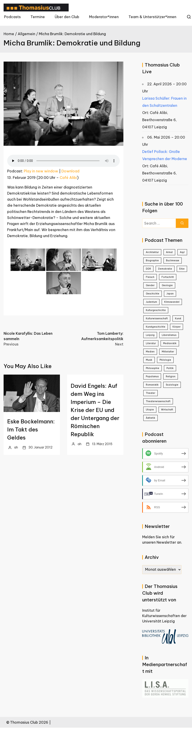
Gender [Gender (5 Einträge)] (150, 285)
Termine (38, 17)
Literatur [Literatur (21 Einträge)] (151, 343)
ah (16, 447)
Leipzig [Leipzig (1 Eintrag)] (150, 335)
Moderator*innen (104, 17)
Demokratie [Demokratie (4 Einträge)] (165, 268)
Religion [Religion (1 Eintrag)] (170, 376)
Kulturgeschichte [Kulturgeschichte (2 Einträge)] (156, 310)
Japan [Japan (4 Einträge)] (170, 293)
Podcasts (12, 17)
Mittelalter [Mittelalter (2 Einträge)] (168, 351)
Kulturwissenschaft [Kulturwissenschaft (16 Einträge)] (157, 318)
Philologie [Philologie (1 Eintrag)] (165, 359)
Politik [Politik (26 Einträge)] (170, 368)
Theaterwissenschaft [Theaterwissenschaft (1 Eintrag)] (158, 401)
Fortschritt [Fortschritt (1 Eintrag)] (167, 277)
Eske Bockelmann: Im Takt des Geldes (31, 429)
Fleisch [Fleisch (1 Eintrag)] (150, 277)
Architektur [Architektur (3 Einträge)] (152, 252)
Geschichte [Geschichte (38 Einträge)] (152, 293)
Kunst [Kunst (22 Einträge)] (178, 318)
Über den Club (67, 17)
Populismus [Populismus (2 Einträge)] (152, 376)
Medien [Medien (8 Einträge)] (150, 351)
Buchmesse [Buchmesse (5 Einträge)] (172, 260)
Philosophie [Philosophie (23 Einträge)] (152, 368)
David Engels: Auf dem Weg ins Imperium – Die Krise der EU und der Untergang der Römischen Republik (95, 409)
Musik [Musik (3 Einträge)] (149, 359)
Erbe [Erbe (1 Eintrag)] (182, 268)
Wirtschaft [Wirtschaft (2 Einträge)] (167, 409)
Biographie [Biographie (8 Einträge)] (152, 260)
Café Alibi (68, 177)
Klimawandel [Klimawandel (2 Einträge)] (171, 301)
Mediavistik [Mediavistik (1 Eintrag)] (170, 343)
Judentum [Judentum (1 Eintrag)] (151, 301)
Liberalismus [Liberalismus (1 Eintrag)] (169, 335)
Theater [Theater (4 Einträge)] (150, 393)
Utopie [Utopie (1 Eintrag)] (150, 409)
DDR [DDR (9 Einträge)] (148, 268)
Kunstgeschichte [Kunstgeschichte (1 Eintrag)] (155, 326)
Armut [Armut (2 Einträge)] (169, 252)
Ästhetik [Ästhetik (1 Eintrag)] (150, 417)
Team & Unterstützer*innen (152, 17)
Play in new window (41, 171)
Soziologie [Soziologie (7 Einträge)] (172, 384)
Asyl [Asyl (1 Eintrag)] (182, 252)
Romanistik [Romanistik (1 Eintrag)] (152, 384)
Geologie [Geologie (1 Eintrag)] (167, 285)
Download (70, 171)
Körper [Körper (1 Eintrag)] (176, 326)
